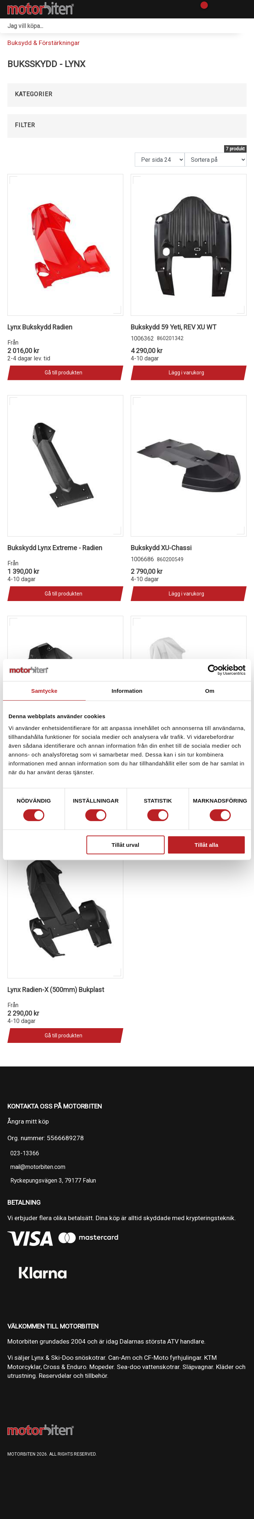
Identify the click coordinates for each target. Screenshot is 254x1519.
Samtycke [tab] (44, 691)
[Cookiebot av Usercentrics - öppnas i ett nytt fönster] (213, 669)
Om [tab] (209, 691)
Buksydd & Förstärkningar (43, 42)
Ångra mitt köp (28, 1121)
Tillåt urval (125, 845)
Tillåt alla (206, 845)
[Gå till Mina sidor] (214, 9)
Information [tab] (127, 691)
